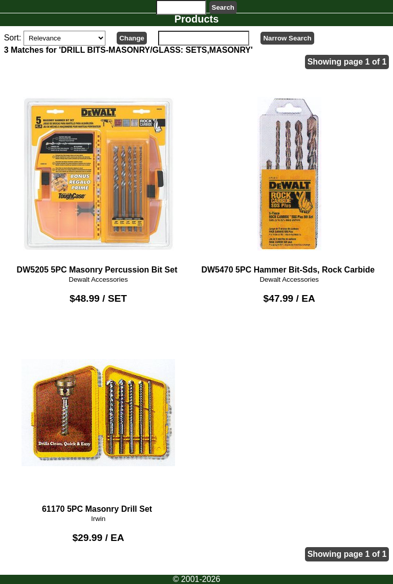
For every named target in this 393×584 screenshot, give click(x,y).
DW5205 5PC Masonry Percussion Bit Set (98, 178)
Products (196, 19)
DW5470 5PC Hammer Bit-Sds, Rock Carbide (289, 178)
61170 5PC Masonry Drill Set (98, 417)
